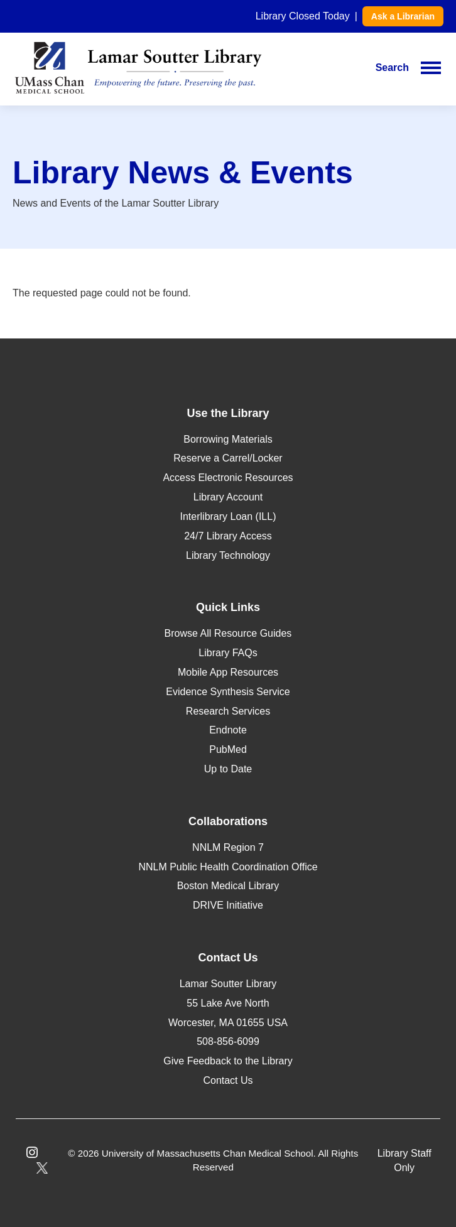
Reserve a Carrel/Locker (227, 458)
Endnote (228, 730)
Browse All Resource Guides (228, 633)
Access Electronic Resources (228, 477)
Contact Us (227, 1080)
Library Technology (228, 555)
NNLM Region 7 (228, 847)
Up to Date (228, 769)
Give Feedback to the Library (227, 1061)
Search (392, 67)
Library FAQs (227, 652)
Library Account (228, 497)
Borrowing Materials (227, 439)
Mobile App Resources (228, 672)
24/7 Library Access (228, 536)
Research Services (228, 711)
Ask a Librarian (403, 16)
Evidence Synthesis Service (228, 691)
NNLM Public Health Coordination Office (227, 867)
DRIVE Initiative (228, 905)
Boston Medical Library (228, 885)
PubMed (228, 749)
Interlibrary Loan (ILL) (228, 516)
